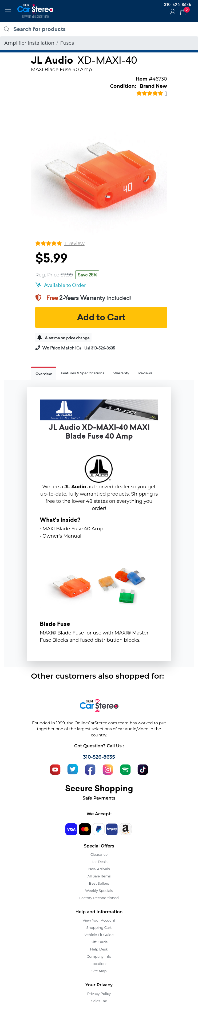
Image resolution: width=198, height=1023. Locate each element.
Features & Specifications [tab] (82, 373)
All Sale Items (98, 876)
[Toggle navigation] (8, 12)
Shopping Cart (99, 927)
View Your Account (99, 920)
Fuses (67, 43)
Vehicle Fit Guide (99, 935)
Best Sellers (99, 883)
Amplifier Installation (29, 43)
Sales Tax (99, 1001)
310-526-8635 (177, 4)
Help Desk (99, 949)
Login (172, 12)
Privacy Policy (99, 993)
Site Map (99, 971)
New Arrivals (99, 869)
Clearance (99, 854)
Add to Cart (101, 317)
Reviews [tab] (145, 373)
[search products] (100, 29)
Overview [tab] (43, 374)
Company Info (99, 956)
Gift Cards (99, 942)
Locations (99, 963)
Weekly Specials (99, 890)
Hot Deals (98, 862)
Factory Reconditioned (99, 898)
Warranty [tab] (121, 373)
